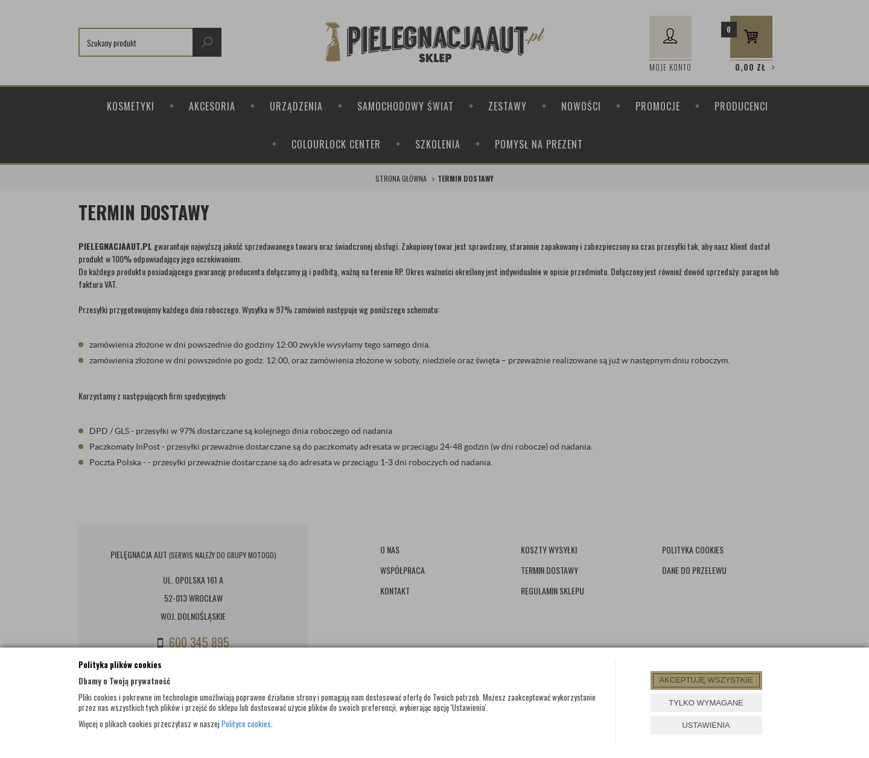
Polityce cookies (246, 724)
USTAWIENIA (706, 725)
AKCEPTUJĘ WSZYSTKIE (706, 679)
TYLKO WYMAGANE (706, 702)
